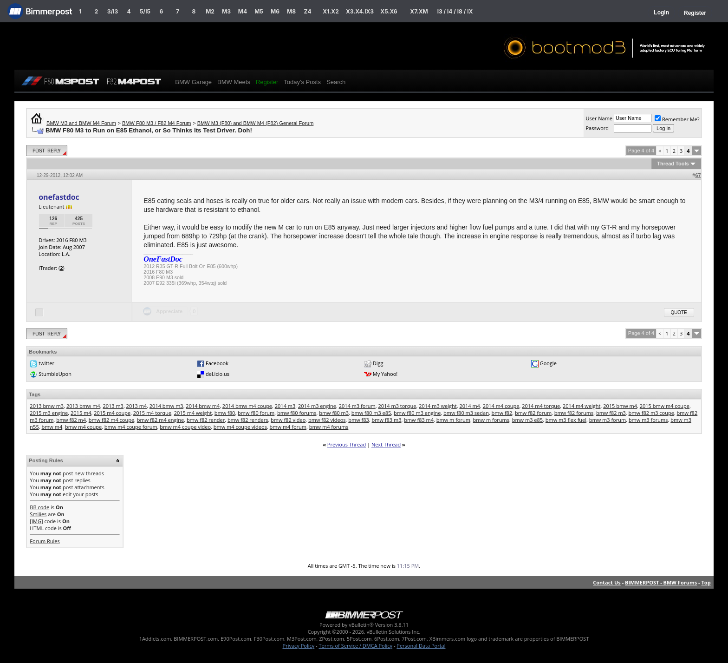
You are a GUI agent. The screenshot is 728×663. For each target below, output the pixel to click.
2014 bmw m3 (166, 405)
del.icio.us (217, 373)
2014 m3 (285, 405)
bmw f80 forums (296, 412)
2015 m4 (81, 412)
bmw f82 (502, 412)
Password (597, 128)
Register (695, 13)
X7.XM (419, 11)
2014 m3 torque (397, 405)
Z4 (307, 11)
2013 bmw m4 (83, 405)
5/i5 (145, 11)
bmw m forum (453, 419)
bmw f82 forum (533, 412)
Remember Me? (677, 119)
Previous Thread (346, 444)
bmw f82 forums (573, 412)
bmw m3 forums (648, 419)
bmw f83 (358, 419)
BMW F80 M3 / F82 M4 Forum (156, 123)
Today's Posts (302, 82)
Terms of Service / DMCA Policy (355, 645)
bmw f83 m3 (387, 419)
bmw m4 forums (329, 426)
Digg (378, 363)
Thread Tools (673, 163)
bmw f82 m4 (71, 419)
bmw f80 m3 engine (417, 412)
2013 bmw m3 (47, 405)
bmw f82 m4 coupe (111, 419)
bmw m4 (51, 426)
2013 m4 (136, 405)
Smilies (38, 514)
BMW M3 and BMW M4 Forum (81, 123)
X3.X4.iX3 (360, 11)
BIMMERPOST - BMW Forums (661, 582)
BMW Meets (233, 82)
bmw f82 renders (248, 419)
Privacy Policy (299, 645)
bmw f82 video (288, 419)
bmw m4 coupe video (185, 426)
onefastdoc (59, 197)
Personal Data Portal (420, 645)
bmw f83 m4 (419, 419)
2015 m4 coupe (112, 412)
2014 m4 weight (581, 405)
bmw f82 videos (326, 419)
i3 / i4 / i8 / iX (455, 11)
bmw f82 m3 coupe (651, 412)
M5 (258, 11)
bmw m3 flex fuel (566, 419)
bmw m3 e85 (527, 419)
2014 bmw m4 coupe (247, 405)
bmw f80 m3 (334, 412)
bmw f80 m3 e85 (371, 412)
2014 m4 (469, 405)
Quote (679, 312)
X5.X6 (388, 11)
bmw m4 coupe (83, 426)
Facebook (217, 363)
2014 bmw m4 (203, 405)
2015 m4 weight (193, 412)
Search (335, 82)
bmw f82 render (206, 419)
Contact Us (607, 582)
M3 (226, 11)
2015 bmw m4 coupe (664, 405)
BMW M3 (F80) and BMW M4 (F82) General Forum (255, 123)
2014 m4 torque (541, 405)
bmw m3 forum (607, 419)
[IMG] (36, 521)
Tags (34, 394)
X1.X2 (330, 11)
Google (548, 363)
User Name (598, 118)
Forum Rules (44, 541)
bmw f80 (224, 412)
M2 (210, 11)
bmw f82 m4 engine (160, 419)
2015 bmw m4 (620, 405)
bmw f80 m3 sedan (466, 412)
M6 (275, 11)
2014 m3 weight (437, 405)
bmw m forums (491, 419)
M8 (291, 11)
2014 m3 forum (357, 405)
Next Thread (386, 444)
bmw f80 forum (256, 412)
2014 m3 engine (317, 405)
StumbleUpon (55, 373)
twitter (46, 363)
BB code (39, 507)
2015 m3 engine (49, 412)
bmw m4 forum (288, 426)
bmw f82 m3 (611, 412)
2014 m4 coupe (501, 405)
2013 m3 (113, 405)
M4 (242, 11)
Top (705, 582)
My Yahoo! (385, 373)
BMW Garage (193, 82)
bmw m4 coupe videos (240, 426)
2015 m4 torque (152, 412)
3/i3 (112, 11)
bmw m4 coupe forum (130, 426)
